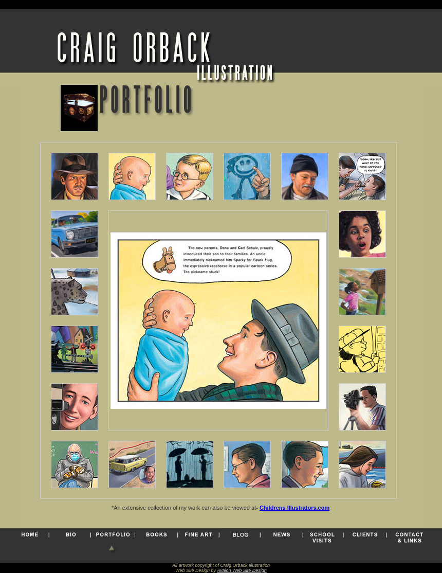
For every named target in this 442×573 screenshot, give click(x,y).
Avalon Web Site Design (242, 570)
